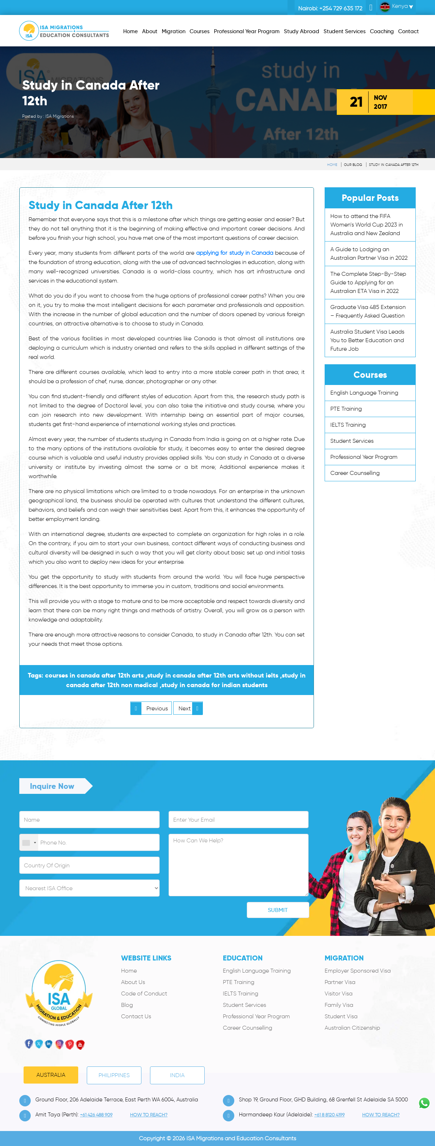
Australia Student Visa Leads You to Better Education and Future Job (367, 340)
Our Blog (353, 164)
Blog (127, 1005)
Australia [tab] (50, 1074)
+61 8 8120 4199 (329, 1114)
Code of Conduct (144, 993)
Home (332, 164)
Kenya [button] (393, 7)
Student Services (352, 440)
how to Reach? (149, 1114)
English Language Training (364, 392)
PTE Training (346, 408)
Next (191, 708)
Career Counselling (355, 473)
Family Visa (339, 1005)
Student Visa (341, 1016)
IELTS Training (348, 424)
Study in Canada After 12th (394, 164)
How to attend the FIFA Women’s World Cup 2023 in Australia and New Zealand (366, 225)
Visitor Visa (338, 993)
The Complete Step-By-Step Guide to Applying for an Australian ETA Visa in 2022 (368, 282)
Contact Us (136, 1016)
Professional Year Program (364, 456)
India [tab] (177, 1075)
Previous (149, 708)
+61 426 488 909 (96, 1114)
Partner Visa (340, 982)
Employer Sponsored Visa (358, 970)
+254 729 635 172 (340, 8)
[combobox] (29, 842)
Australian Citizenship (352, 1027)
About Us (133, 982)
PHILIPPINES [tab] (114, 1075)
